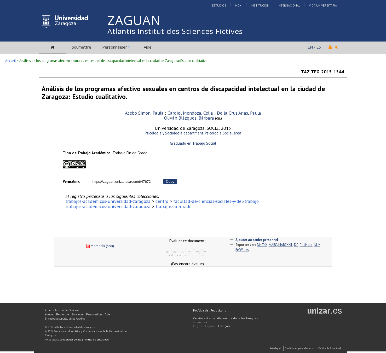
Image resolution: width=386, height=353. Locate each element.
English (198, 326)
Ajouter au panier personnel (256, 240)
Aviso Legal (275, 348)
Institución (260, 5)
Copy (170, 181)
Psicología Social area (223, 133)
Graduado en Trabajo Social (193, 143)
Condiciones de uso (70, 339)
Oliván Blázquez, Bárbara (189, 118)
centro (161, 201)
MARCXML (285, 245)
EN (310, 47)
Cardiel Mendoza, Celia (190, 113)
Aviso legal (51, 339)
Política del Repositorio (209, 310)
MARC (273, 245)
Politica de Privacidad (329, 348)
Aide (148, 47)
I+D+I (238, 5)
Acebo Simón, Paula (144, 113)
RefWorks (242, 250)
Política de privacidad (96, 339)
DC (296, 245)
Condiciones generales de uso (299, 348)
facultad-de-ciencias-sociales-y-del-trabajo (216, 201)
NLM (317, 245)
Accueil (10, 60)
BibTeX (262, 245)
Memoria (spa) (100, 245)
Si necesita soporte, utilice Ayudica (65, 318)
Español (211, 326)
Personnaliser (114, 47)
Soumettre (81, 47)
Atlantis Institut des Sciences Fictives (175, 31)
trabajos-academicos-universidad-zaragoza (108, 201)
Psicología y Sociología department (174, 133)
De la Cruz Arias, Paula (239, 113)
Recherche (62, 314)
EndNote (306, 245)
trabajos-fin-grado (173, 206)
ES (318, 47)
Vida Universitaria (323, 5)
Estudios (219, 5)
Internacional (289, 5)
